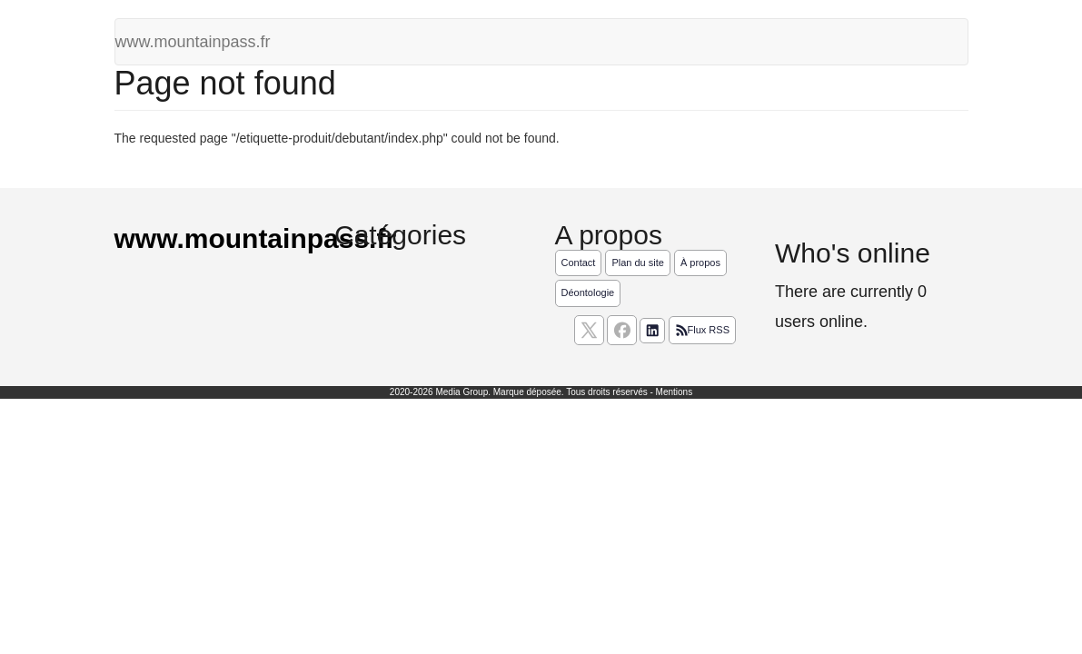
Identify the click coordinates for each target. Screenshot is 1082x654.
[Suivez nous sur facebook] (622, 330)
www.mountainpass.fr (193, 42)
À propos (700, 262)
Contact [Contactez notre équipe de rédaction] (578, 262)
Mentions (674, 392)
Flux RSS (702, 330)
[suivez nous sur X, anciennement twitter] (589, 330)
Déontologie (588, 292)
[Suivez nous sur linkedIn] (652, 330)
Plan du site (637, 262)
